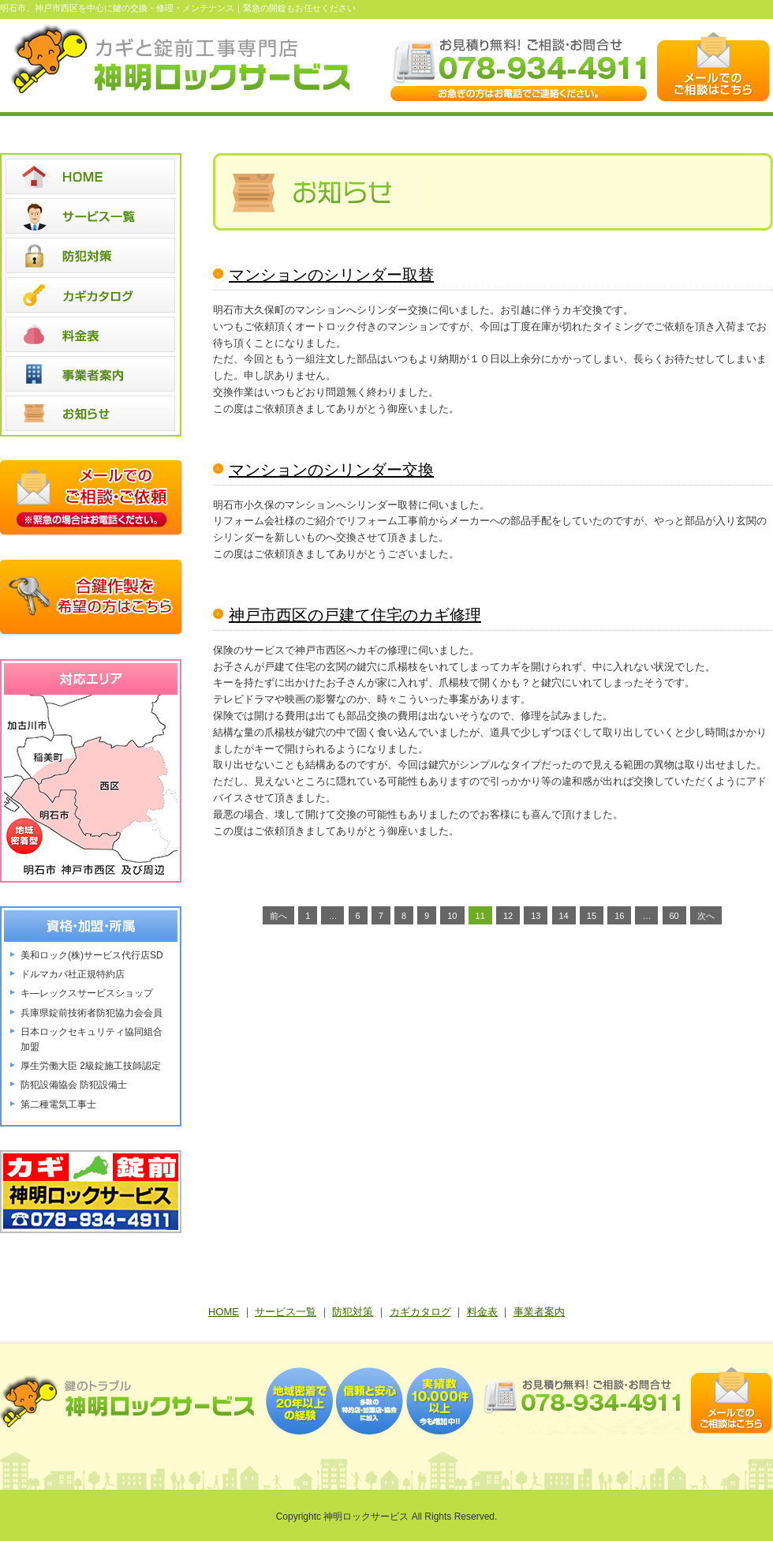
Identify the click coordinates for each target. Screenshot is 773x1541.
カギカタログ (420, 1312)
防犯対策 (352, 1312)
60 (674, 915)
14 (564, 915)
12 (508, 915)
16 (619, 915)
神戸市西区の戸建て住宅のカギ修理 (355, 615)
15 (591, 915)
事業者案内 (539, 1312)
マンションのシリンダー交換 (331, 469)
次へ (706, 915)
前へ (278, 915)
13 (535, 915)
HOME (223, 1312)
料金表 (482, 1312)
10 (452, 915)
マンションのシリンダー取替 (331, 274)
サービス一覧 (285, 1312)
